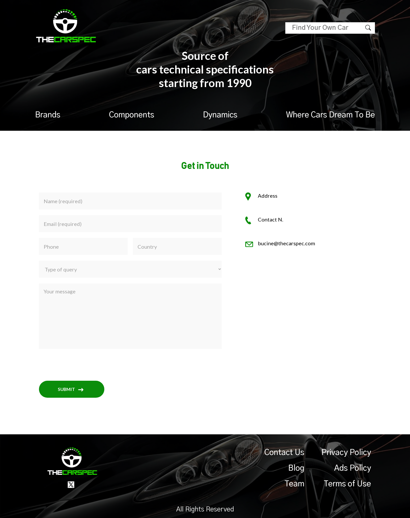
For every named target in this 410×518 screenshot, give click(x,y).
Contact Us (284, 453)
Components (131, 115)
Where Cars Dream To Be (330, 115)
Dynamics (220, 115)
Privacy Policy (346, 453)
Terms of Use (347, 484)
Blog (296, 468)
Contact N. (270, 219)
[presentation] (78, 365)
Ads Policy (352, 468)
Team (294, 484)
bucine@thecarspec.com (286, 243)
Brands (47, 115)
